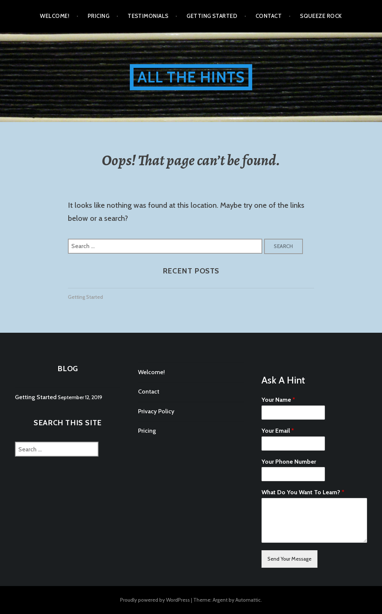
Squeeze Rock (321, 16)
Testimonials (148, 16)
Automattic (248, 599)
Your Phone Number (289, 461)
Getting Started (212, 16)
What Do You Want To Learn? (303, 492)
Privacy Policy (156, 411)
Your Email (278, 430)
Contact (269, 16)
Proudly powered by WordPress (155, 599)
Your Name (278, 399)
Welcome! (54, 16)
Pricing (98, 16)
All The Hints (191, 77)
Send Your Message (289, 558)
